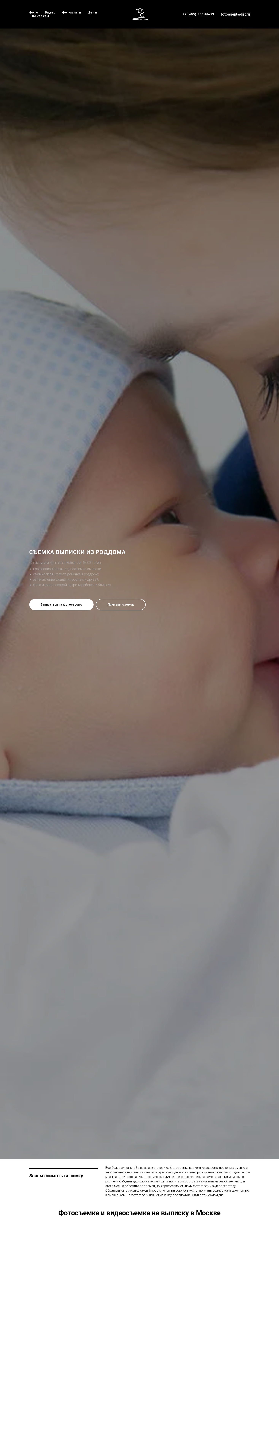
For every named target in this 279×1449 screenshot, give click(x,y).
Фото (33, 12)
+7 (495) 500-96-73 (198, 14)
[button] (61, 604)
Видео (50, 12)
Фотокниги (71, 12)
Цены (92, 12)
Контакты (40, 16)
